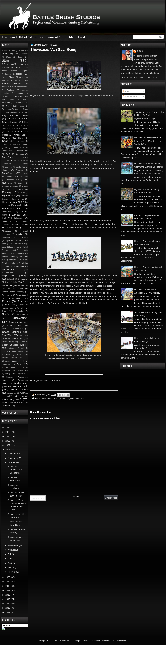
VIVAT (25, 374)
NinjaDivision (8, 276)
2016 (8, 595)
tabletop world (12, 348)
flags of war (18, 199)
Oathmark (10, 279)
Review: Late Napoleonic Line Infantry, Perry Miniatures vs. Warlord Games (148, 141)
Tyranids (5, 374)
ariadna (8, 96)
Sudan (22, 342)
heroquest (19, 225)
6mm (18, 67)
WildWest (24, 393)
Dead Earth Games (20, 164)
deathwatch (20, 167)
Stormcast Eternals (9, 342)
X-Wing (22, 403)
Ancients (10, 90)
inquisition (6, 237)
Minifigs (25, 263)
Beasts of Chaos (21, 109)
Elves (10, 183)
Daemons (19, 154)
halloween (18, 218)
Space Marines (11, 331)
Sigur (140, 51)
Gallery (71, 37)
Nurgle (24, 276)
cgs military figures (20, 128)
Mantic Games (8, 257)
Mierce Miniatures (11, 263)
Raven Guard (22, 295)
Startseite (75, 496)
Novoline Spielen (92, 641)
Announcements (21, 93)
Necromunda (47, 398)
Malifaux (20, 253)
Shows (14, 322)
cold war (20, 141)
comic (14, 144)
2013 (8, 608)
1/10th (4, 51)
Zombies (6, 405)
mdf (3, 260)
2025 (8, 432)
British (25, 122)
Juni (10, 558)
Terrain (18, 354)
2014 (8, 603)
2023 (8, 441)
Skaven (5, 329)
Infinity (19, 234)
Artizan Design (8, 99)
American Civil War (12, 83)
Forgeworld (16, 205)
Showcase (64, 398)
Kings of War (15, 244)
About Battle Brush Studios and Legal (26, 37)
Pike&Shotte (7, 289)
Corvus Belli (18, 148)
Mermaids (24, 260)
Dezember (13, 453)
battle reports (18, 106)
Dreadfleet (7, 173)
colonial (5, 144)
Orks (15, 282)
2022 (8, 445)
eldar (25, 179)
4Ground (5, 68)
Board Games (18, 118)
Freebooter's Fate (11, 208)
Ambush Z (19, 80)
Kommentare (130, 96)
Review (6, 301)
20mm (8, 57)
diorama (5, 170)
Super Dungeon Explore (15, 345)
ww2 (18, 399)
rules (22, 308)
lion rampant (11, 250)
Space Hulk (18, 329)
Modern (8, 266)
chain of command (14, 131)
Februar (12, 572)
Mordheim (20, 266)
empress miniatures (10, 186)
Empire (21, 183)
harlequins (6, 221)
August (11, 550)
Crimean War (7, 151)
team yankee (17, 351)
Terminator (6, 355)
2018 (8, 586)
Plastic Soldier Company (13, 292)
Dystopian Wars (12, 180)
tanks (23, 348)
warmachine (11, 393)
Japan (8, 241)
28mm (7, 60)
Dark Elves (23, 157)
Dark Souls (10, 160)
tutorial (20, 370)
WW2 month (7, 403)
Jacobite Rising (21, 237)
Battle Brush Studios (63, 641)
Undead (15, 374)
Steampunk (17, 338)
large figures (14, 247)
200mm (25, 54)
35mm (20, 64)
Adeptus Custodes (9, 71)
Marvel (21, 257)
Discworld (19, 170)
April (10, 563)
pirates (20, 289)
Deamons (8, 167)
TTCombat (6, 370)
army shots (19, 96)
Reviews (23, 301)
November (13, 458)
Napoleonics (8, 269)
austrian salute (21, 103)
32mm (5, 64)
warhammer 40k (77, 398)
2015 (8, 599)
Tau (3, 351)
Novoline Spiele (109, 641)
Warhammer (21, 383)
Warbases (10, 377)
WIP (9, 396)
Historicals (8, 227)
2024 (8, 436)
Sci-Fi (56, 398)
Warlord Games (19, 389)
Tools (22, 367)
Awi (7, 106)
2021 (8, 449)
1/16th (13, 51)
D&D (8, 154)
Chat (5, 140)
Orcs (7, 282)
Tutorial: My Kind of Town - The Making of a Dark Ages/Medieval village (149, 115)
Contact (81, 37)
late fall (25, 247)
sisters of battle (15, 326)
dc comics (6, 164)
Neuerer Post (38, 498)
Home (4, 37)
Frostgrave (6, 212)
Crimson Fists (22, 151)
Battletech (6, 109)
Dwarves (24, 177)
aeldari (19, 74)
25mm (20, 57)
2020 (8, 577)
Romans (11, 305)
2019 (8, 581)
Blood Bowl (22, 115)
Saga (4, 311)
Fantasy (6, 192)
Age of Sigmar (8, 77)
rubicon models (9, 308)
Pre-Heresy (7, 295)
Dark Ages (7, 157)
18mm (16, 54)
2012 (8, 612)
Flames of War (9, 202)
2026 (8, 427)
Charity (20, 138)
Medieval (12, 260)
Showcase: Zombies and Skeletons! (14, 469)
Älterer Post (111, 498)
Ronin (22, 305)
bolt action (13, 122)
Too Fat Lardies (9, 367)
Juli (10, 554)
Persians (21, 285)
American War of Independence (15, 87)
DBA (23, 160)
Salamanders (19, 311)
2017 (8, 590)
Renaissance (14, 298)
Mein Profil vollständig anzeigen (139, 78)
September (13, 545)
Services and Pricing (56, 37)
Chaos (5, 135)
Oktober (12, 462)
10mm (21, 51)
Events (20, 189)
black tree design (11, 112)
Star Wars (7, 335)
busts (8, 125)
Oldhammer (23, 279)
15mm (5, 53)
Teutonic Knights (9, 358)
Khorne (17, 241)
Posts (126, 91)
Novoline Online (124, 641)
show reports (22, 314)
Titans (19, 364)
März (10, 567)
